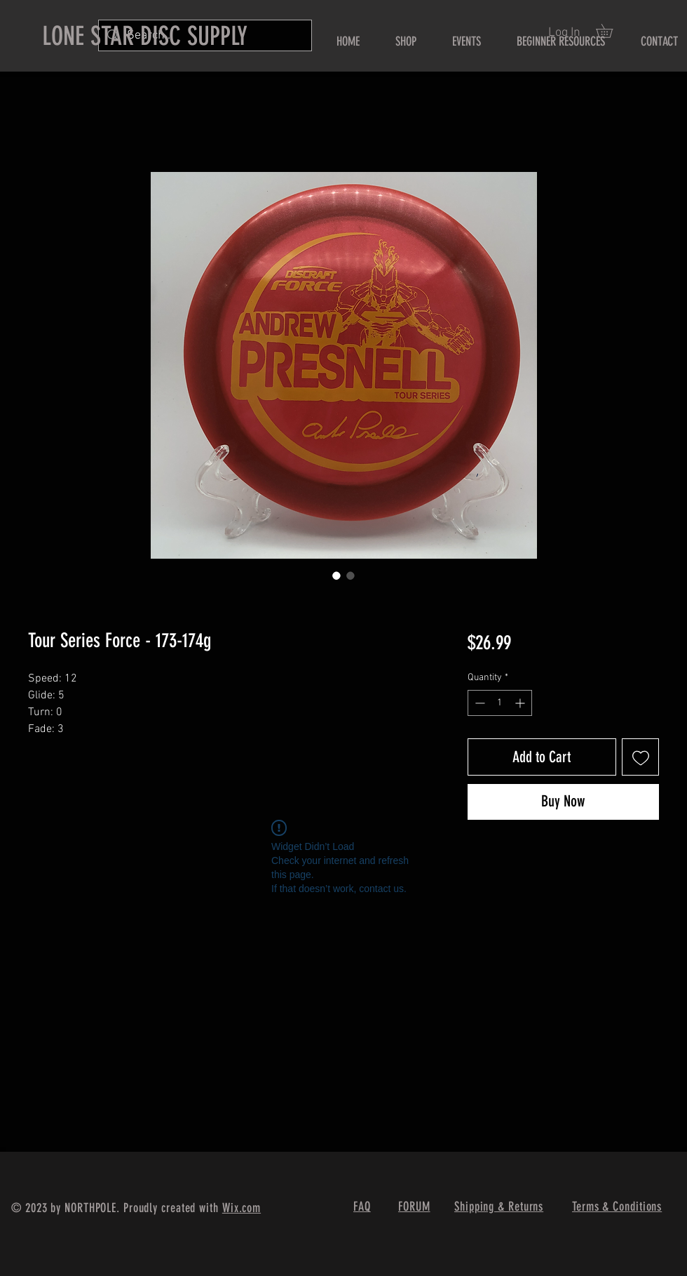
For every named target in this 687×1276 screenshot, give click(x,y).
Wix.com (241, 1208)
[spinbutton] (499, 703)
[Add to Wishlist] (640, 757)
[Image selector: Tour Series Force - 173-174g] (336, 576)
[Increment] (521, 703)
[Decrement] (478, 703)
